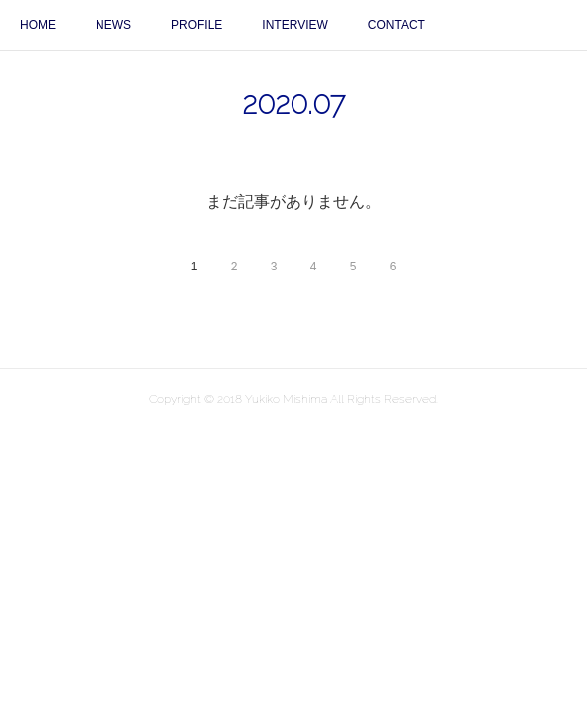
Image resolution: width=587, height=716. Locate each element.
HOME (38, 25)
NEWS (113, 25)
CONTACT (396, 25)
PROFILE (196, 25)
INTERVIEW (294, 25)
